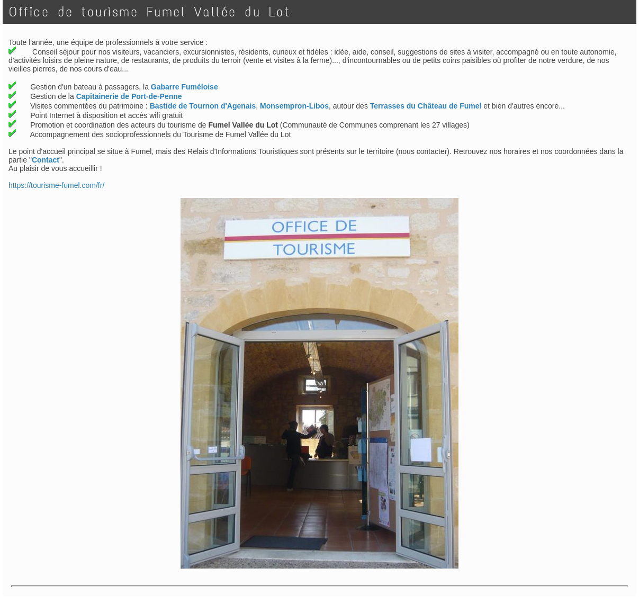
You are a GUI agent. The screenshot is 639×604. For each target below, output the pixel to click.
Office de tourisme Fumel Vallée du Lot (149, 12)
